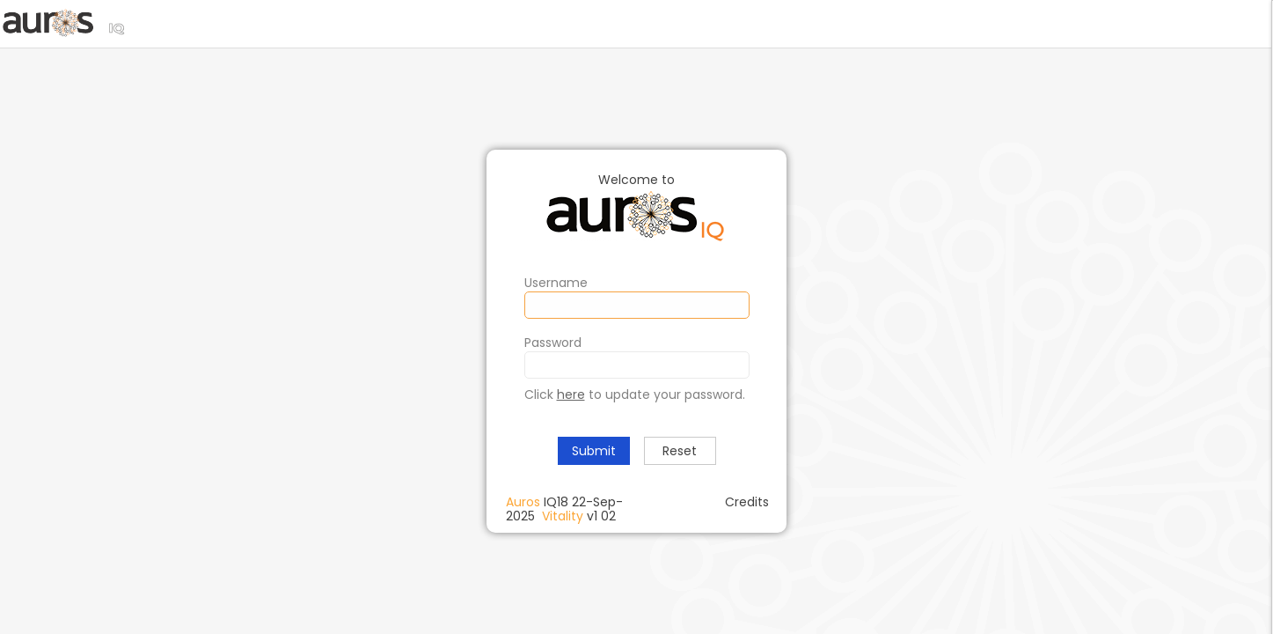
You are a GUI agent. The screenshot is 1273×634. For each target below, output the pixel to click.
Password (553, 342)
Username (556, 282)
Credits (747, 502)
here (571, 394)
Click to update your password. (634, 394)
